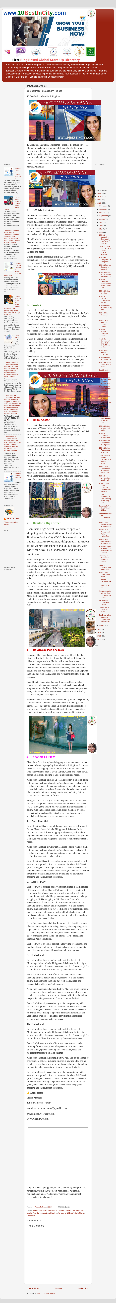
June (101, 226)
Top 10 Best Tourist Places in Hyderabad (105, 541)
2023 (99, 203)
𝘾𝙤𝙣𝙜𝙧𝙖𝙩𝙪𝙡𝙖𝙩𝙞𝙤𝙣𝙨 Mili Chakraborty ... (105, 516)
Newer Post (33, 1288)
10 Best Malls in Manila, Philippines (105, 352)
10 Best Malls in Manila (75, 1213)
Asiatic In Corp (13, 519)
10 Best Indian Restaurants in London (104, 450)
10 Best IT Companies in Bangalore (105, 260)
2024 (99, 200)
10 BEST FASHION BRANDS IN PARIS (104, 299)
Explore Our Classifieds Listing (104, 602)
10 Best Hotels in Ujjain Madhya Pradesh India (105, 399)
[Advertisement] (11, 121)
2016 (99, 633)
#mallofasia (80, 1210)
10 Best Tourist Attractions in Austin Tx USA (105, 420)
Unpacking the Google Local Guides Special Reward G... (105, 250)
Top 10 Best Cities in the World (104, 574)
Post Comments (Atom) (46, 1293)
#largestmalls (70, 1210)
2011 (99, 639)
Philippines (31, 1216)
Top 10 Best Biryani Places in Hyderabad (105, 525)
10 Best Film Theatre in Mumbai (104, 315)
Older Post (83, 1288)
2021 (99, 629)
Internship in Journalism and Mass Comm (104, 559)
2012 (99, 636)
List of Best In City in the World (104, 610)
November (103, 209)
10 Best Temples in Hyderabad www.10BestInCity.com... (105, 550)
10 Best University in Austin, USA (104, 435)
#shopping (62, 1213)
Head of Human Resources (18, 477)
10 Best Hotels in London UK (105, 358)
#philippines (52, 1213)
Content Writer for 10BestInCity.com (18, 173)
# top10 (35, 1210)
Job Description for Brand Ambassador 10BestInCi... (105, 618)
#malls (29, 1213)
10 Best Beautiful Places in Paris (103, 333)
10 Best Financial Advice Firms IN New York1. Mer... (105, 284)
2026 (99, 193)
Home (58, 1288)
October (102, 212)
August (102, 219)
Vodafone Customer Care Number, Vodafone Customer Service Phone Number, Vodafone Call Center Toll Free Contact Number (12, 236)
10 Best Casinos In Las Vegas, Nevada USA (105, 274)
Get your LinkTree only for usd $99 (105, 567)
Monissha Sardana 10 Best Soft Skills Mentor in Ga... (105, 343)
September (103, 216)
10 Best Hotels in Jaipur (104, 292)
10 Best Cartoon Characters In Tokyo (105, 365)
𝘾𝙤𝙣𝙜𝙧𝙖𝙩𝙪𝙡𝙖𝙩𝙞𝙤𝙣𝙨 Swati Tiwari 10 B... (105, 508)
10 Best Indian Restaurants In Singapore (105, 443)
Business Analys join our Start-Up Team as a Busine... (105, 594)
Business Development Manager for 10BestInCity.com (105, 584)
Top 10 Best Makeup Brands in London (103, 323)
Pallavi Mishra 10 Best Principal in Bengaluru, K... (104, 409)
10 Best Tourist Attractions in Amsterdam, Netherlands (105, 380)
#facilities (51, 1210)
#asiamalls (43, 1210)
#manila (36, 1213)
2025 (99, 197)
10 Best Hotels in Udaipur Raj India (105, 307)
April (101, 232)
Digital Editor (17, 336)
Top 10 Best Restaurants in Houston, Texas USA (104, 470)
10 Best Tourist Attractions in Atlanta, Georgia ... (105, 390)
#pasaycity (43, 1213)
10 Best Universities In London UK (105, 478)
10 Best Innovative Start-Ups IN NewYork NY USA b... (104, 239)
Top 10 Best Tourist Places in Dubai (105, 372)
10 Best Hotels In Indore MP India (105, 428)
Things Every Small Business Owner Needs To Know (105, 487)
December (103, 206)
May (101, 229)
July (101, 222)
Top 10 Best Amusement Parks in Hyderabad (104, 533)
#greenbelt (60, 1210)
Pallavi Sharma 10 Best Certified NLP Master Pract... (105, 459)
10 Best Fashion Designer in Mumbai (105, 267)
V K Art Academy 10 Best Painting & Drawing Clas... (105, 499)
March (102, 625)
